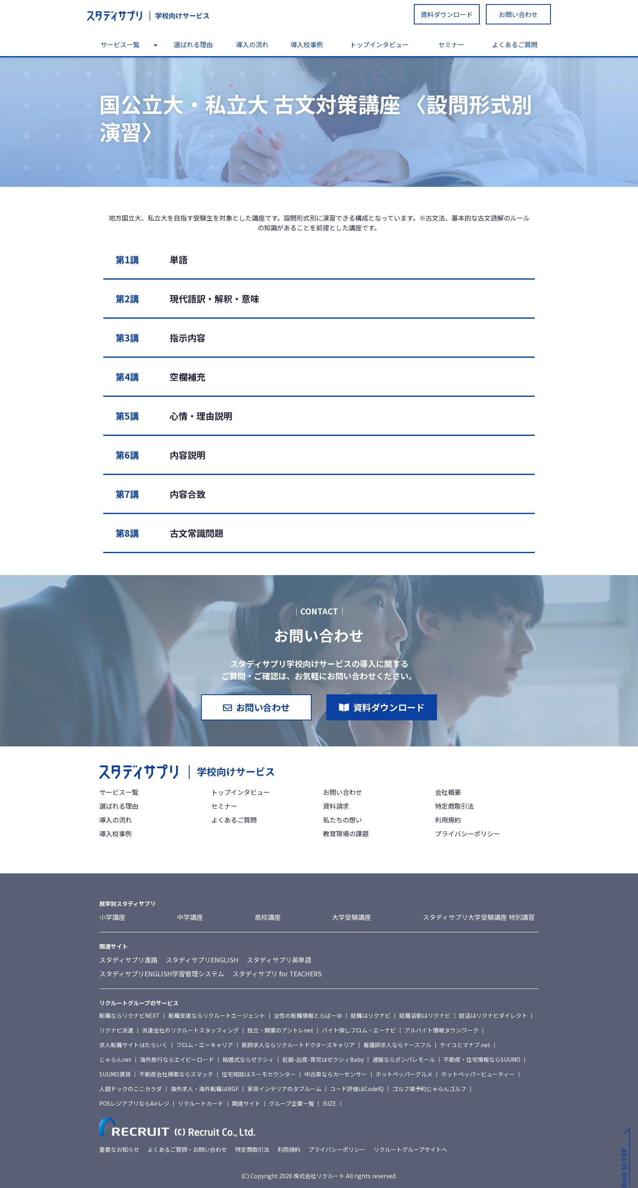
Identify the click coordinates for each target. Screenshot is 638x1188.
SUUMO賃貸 (115, 1074)
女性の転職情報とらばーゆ (308, 1015)
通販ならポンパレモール (403, 1059)
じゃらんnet (115, 1059)
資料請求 (336, 806)
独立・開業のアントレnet (280, 1030)
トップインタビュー (379, 44)
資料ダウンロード (447, 14)
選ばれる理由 (193, 44)
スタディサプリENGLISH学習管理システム (161, 973)
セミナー (451, 44)
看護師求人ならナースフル (397, 1045)
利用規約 (448, 820)
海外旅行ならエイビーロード (177, 1059)
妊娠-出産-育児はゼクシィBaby (323, 1059)
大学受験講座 (351, 917)
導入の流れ (252, 44)
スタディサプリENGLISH (202, 960)
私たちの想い (342, 820)
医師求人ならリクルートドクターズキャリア (298, 1045)
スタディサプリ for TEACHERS (277, 973)
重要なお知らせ (119, 1149)
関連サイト (246, 1103)
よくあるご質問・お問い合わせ (187, 1149)
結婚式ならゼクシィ (248, 1059)
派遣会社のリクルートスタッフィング (190, 1030)
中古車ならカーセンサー (335, 1074)
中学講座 (190, 917)
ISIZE (329, 1103)
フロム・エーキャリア (204, 1045)
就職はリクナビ (371, 1015)
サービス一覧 (120, 44)
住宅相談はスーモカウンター (259, 1074)
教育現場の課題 (346, 833)
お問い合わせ (518, 14)
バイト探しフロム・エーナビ (359, 1030)
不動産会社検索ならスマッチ (176, 1074)
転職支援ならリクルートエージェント (216, 1015)
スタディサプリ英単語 (279, 960)
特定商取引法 (454, 806)
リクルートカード (200, 1103)
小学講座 (112, 917)
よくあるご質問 (514, 44)
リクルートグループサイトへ (410, 1149)
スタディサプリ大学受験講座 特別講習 (479, 917)
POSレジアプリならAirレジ (134, 1103)
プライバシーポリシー (467, 833)
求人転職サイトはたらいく (133, 1045)
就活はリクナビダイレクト (493, 1015)
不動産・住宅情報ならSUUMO (482, 1059)
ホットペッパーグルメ (404, 1074)
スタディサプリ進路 (128, 960)
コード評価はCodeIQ (357, 1089)
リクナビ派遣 (116, 1030)
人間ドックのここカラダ (130, 1089)
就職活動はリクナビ (424, 1015)
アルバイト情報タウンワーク (441, 1030)
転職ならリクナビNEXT (129, 1015)
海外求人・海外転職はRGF (204, 1089)
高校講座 (268, 917)
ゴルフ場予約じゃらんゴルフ (429, 1089)
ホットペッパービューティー (478, 1074)
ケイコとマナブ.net (465, 1045)
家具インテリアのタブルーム (284, 1089)
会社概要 (448, 792)
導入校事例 (307, 44)
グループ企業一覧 (291, 1103)
